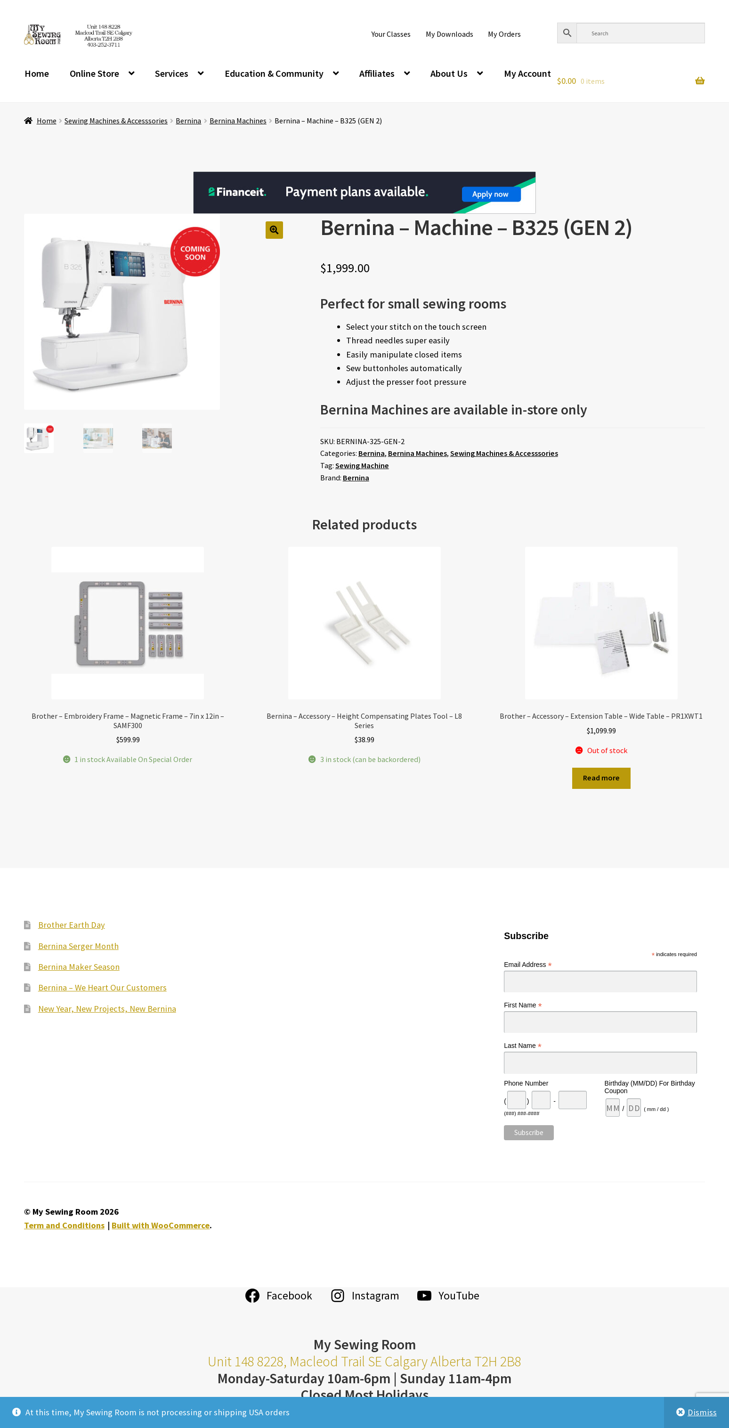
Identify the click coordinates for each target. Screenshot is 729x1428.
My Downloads (449, 34)
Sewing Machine (362, 465)
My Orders (504, 34)
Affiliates (377, 73)
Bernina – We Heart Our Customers (102, 987)
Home (36, 73)
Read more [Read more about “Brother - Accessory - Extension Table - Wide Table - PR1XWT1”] (601, 777)
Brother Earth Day (71, 924)
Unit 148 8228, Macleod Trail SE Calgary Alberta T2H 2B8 (364, 1361)
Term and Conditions (64, 1225)
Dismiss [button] (702, 1412)
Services (171, 73)
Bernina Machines (238, 120)
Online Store (94, 73)
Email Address (528, 964)
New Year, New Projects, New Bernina (107, 1008)
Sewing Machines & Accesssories (116, 120)
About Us (449, 73)
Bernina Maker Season (79, 966)
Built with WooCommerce (161, 1225)
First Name (523, 1005)
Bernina (188, 120)
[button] (274, 230)
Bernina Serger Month (78, 946)
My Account (527, 73)
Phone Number (526, 1083)
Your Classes (391, 34)
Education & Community (274, 73)
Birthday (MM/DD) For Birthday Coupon (650, 1087)
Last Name (523, 1045)
